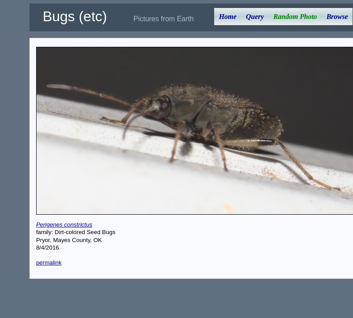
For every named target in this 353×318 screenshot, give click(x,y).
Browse (337, 16)
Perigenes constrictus (64, 224)
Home (228, 16)
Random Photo (295, 16)
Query (255, 16)
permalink (49, 262)
